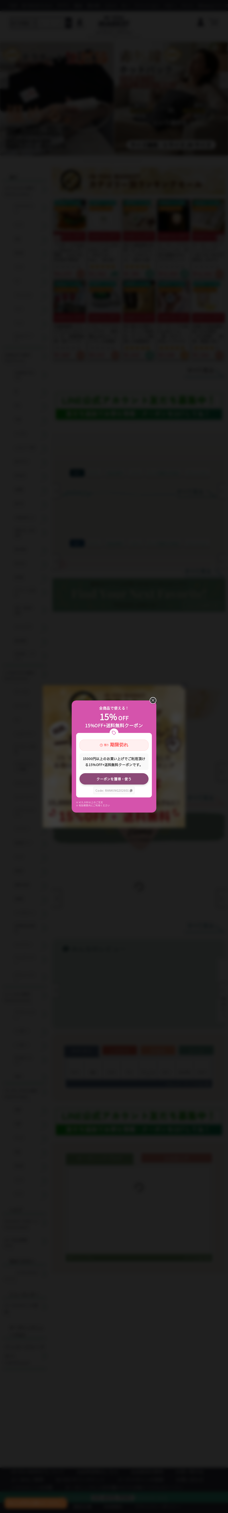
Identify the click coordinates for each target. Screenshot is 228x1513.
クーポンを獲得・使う (114, 779)
